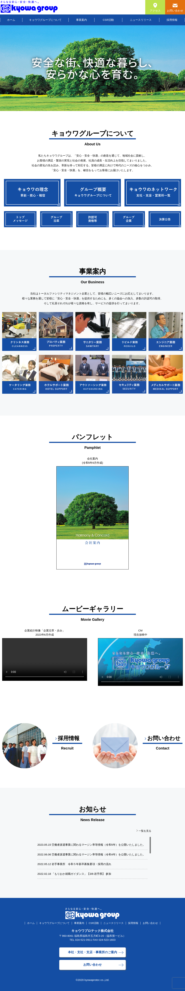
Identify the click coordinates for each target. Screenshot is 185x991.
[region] (92, 858)
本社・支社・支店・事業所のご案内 (92, 952)
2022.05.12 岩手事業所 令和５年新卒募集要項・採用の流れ (74, 864)
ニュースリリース (141, 19)
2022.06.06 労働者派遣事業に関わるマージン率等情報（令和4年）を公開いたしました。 (91, 854)
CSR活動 (108, 19)
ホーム (11, 19)
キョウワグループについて (45, 19)
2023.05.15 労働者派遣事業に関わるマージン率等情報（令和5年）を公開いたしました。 (91, 844)
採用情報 (172, 19)
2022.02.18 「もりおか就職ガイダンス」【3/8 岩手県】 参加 (74, 873)
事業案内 (81, 19)
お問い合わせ (150, 923)
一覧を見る (145, 830)
